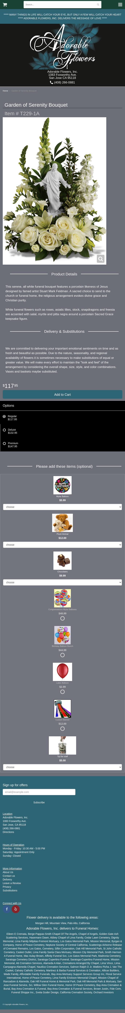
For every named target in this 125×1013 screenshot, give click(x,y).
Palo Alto (73, 923)
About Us (8, 872)
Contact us (9, 875)
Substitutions (10, 890)
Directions (8, 832)
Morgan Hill (41, 923)
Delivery (7, 879)
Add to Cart (62, 394)
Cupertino (54, 959)
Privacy (7, 886)
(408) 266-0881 (62, 82)
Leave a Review (12, 883)
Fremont (43, 941)
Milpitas (33, 941)
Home (5, 91)
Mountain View (58, 923)
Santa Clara (54, 952)
